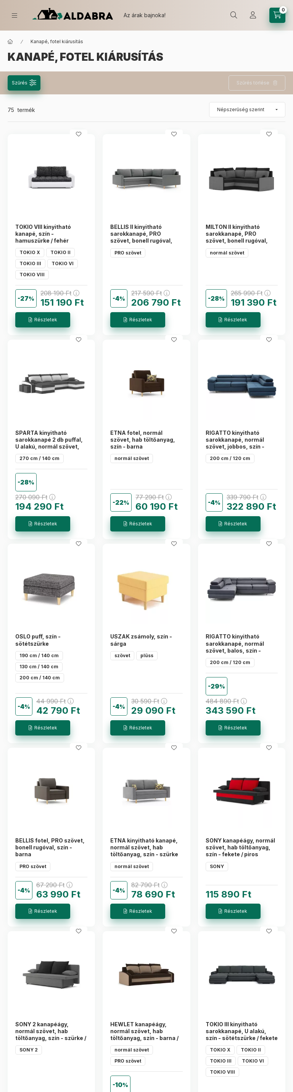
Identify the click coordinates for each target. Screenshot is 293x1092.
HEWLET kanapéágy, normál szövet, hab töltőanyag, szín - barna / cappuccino (144, 1034)
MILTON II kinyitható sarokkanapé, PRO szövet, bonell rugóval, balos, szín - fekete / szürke (237, 241)
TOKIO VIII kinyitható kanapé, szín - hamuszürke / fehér (43, 234)
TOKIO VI (63, 263)
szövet (122, 655)
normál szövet (227, 253)
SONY (217, 866)
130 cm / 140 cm (38, 666)
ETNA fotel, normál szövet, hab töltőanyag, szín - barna (142, 439)
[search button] (233, 15)
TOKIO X (29, 252)
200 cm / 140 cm (39, 677)
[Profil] (253, 15)
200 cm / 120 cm (230, 458)
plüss (146, 655)
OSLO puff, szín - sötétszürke (38, 639)
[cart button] (277, 15)
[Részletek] (42, 319)
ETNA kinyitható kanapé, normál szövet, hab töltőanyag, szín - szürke (144, 847)
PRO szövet (127, 253)
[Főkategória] (10, 41)
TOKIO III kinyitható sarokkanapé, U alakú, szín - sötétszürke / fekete (242, 1031)
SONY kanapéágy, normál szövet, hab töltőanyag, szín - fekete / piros (240, 847)
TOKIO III (30, 263)
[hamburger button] (14, 15)
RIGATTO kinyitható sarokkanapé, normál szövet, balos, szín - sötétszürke (235, 647)
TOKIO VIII (32, 274)
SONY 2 (28, 1050)
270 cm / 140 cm (39, 458)
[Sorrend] (247, 109)
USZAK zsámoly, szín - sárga (141, 639)
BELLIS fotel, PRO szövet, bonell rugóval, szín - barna (50, 847)
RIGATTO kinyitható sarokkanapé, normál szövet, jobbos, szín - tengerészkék (235, 443)
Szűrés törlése (253, 83)
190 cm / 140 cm (39, 655)
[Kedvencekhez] (78, 134)
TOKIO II (60, 252)
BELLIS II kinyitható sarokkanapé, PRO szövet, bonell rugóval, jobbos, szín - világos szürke (141, 241)
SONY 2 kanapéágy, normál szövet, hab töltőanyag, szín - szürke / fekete (50, 1034)
